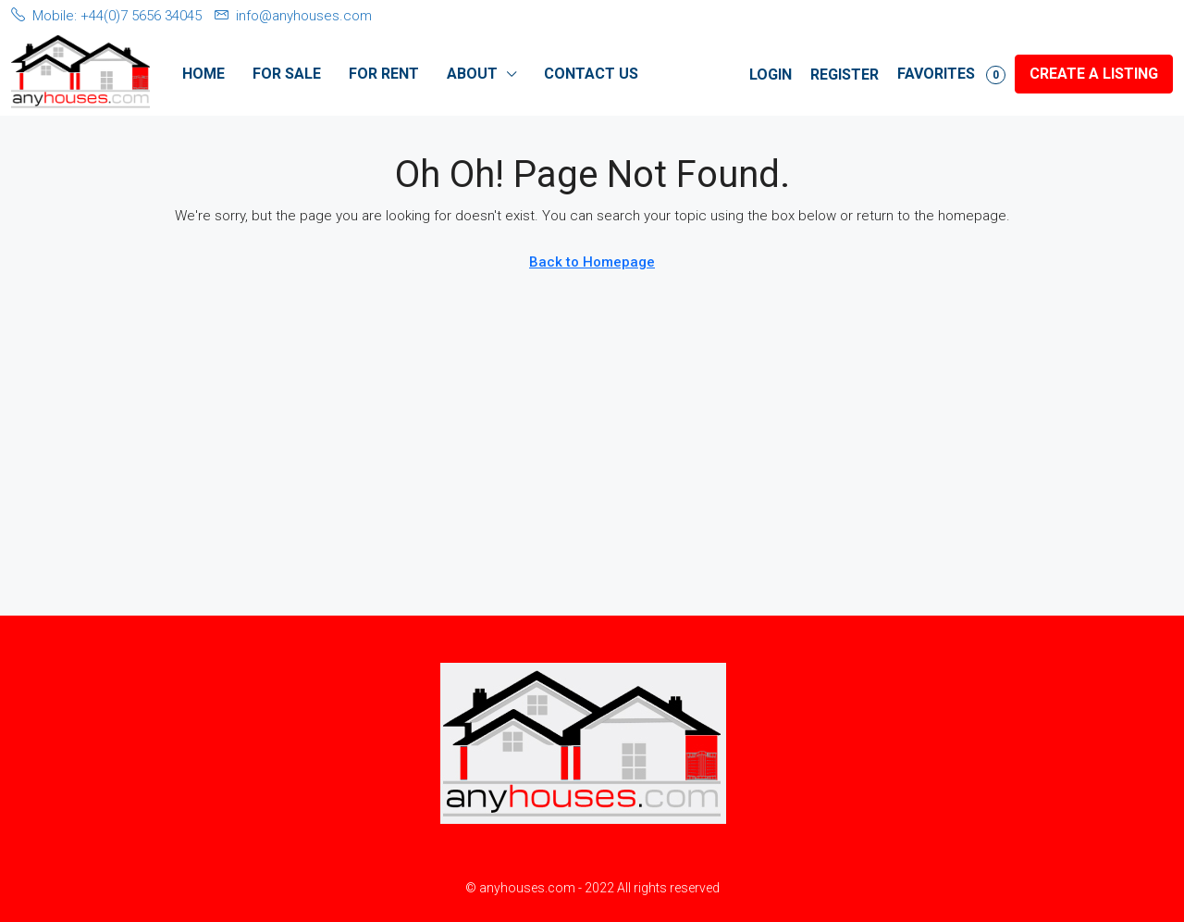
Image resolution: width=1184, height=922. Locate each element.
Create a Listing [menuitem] (1094, 73)
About (472, 73)
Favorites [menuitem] (951, 74)
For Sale (287, 73)
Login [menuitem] (770, 74)
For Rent (384, 73)
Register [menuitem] (844, 74)
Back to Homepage (592, 262)
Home (203, 73)
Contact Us (591, 73)
